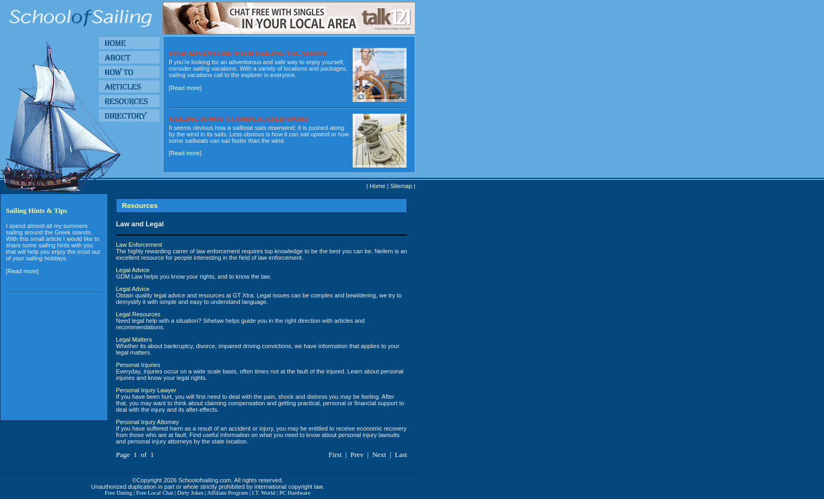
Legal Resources (138, 314)
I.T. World (263, 493)
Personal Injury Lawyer (146, 390)
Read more (185, 88)
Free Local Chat (154, 493)
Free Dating (118, 493)
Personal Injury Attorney (147, 422)
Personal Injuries (138, 365)
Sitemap (401, 186)
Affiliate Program (227, 493)
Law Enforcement (139, 244)
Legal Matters (134, 339)
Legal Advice (132, 270)
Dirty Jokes (190, 493)
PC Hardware (295, 493)
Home (377, 186)
